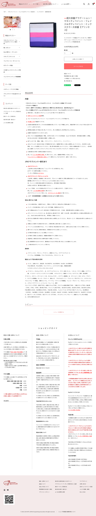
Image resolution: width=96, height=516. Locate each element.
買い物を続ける (68, 81)
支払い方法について (44, 486)
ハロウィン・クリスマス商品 (11, 89)
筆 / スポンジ (7, 47)
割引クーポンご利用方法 (9, 116)
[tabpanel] (12, 22)
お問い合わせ (83, 484)
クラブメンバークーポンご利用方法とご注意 (66, 484)
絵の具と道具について (49, 4)
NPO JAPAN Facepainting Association (36, 511)
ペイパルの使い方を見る (74, 410)
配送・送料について (44, 481)
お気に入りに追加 (78, 59)
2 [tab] (12, 29)
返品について (67, 73)
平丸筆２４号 (31, 121)
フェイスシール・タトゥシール (12, 61)
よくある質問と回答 (38, 190)
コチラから (41, 173)
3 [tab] (14, 29)
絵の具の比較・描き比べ (9, 119)
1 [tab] (10, 29)
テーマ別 (35, 4)
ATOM (84, 492)
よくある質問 (65, 4)
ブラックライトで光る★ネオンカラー (12, 95)
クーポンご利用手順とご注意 (85, 436)
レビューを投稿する (59, 312)
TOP (5, 12)
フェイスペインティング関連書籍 (12, 76)
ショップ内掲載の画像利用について (66, 511)
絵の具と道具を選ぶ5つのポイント (12, 108)
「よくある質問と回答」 (38, 154)
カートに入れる (78, 66)
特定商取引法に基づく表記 (71, 76)
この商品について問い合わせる (72, 78)
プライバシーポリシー (44, 492)
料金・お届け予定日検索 (17, 352)
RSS (81, 492)
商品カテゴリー (23, 4)
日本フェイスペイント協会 (34, 116)
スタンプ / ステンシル (9, 56)
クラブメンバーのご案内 (54, 193)
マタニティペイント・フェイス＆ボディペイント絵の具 (21, 12)
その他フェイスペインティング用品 (12, 71)
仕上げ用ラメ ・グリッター (11, 52)
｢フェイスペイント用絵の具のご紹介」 (38, 157)
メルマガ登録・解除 (84, 489)
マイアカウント (83, 481)
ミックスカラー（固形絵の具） (44, 12)
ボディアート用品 (8, 65)
